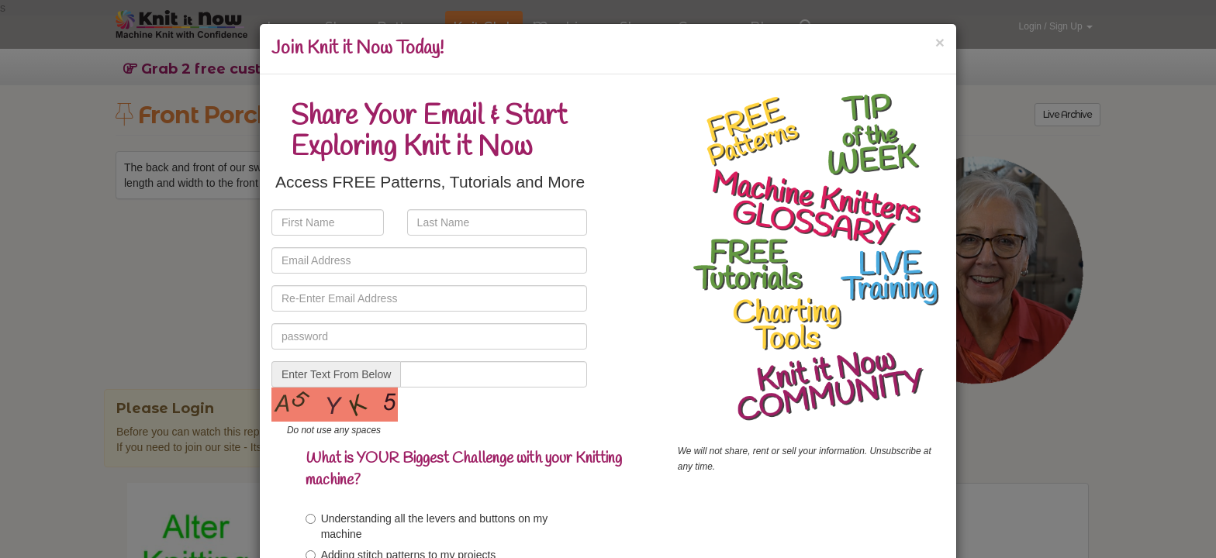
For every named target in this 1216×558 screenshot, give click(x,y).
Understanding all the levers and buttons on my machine (427, 526)
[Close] (940, 42)
